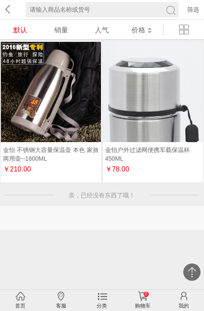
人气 (102, 30)
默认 (20, 30)
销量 (61, 30)
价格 (142, 30)
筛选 (193, 9)
